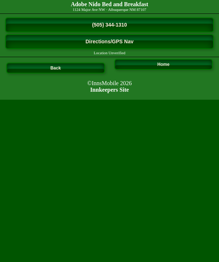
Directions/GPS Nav (109, 41)
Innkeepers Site (109, 90)
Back (55, 68)
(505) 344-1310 (109, 25)
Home (163, 64)
